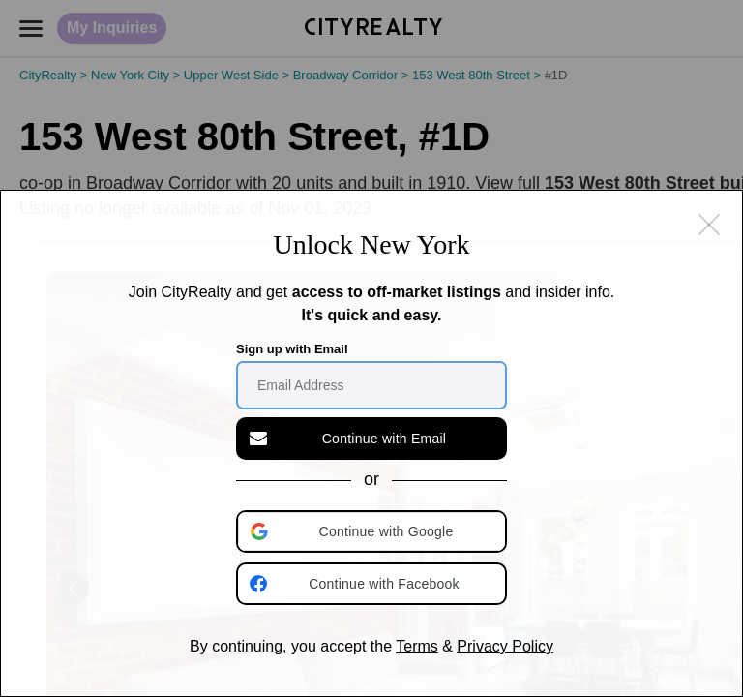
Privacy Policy (505, 646)
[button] (373, 531)
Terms (417, 646)
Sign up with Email (292, 349)
